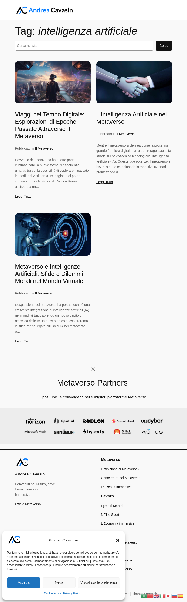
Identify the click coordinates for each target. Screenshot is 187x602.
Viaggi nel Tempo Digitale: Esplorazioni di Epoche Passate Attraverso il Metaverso (49, 125)
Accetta (23, 582)
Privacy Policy (72, 593)
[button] (117, 540)
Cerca (163, 46)
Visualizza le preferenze (98, 582)
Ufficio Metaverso (28, 504)
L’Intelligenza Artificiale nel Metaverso (131, 118)
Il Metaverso (44, 148)
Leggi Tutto (23, 196)
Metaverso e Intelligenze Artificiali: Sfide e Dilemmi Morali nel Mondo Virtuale (49, 273)
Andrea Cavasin (30, 474)
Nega (59, 582)
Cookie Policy (52, 593)
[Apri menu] (168, 10)
